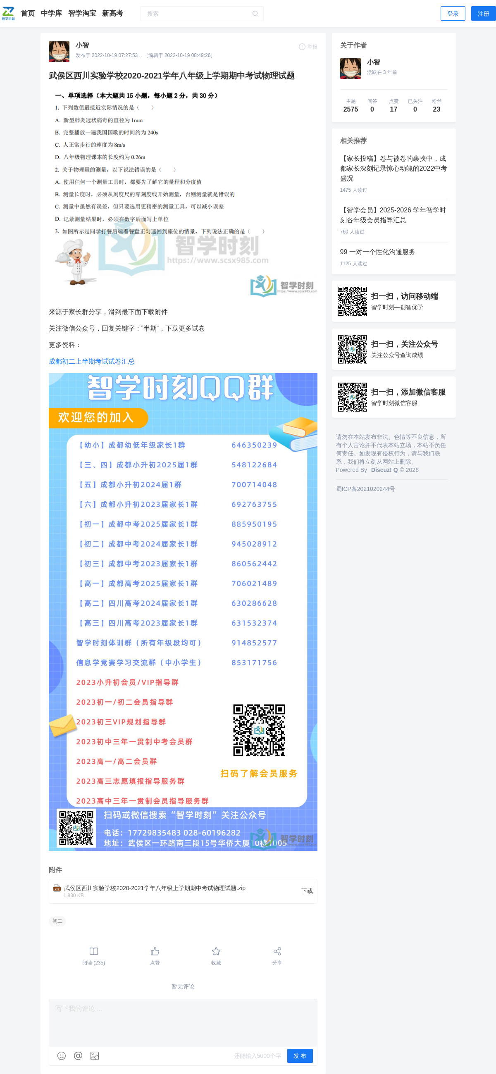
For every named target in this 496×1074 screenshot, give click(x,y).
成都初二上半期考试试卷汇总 (92, 361)
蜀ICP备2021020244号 (365, 489)
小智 (82, 45)
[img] (61, 1056)
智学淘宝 (83, 13)
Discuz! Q (384, 470)
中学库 (52, 13)
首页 (29, 13)
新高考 (112, 13)
